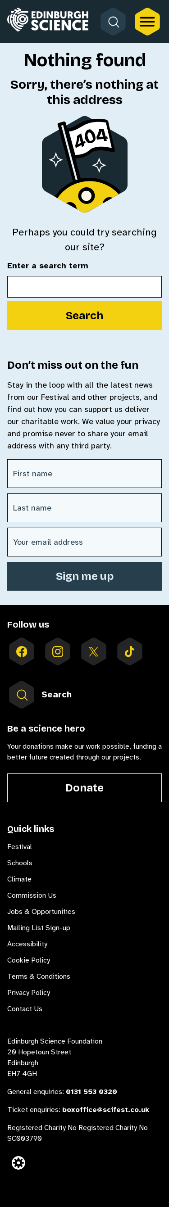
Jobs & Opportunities (41, 911)
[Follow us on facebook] (21, 651)
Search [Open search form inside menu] (39, 694)
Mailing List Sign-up (38, 927)
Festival (19, 846)
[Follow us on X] (93, 651)
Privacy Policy (28, 992)
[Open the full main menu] (147, 21)
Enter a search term (47, 266)
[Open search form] (113, 21)
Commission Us (31, 895)
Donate (84, 788)
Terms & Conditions (38, 976)
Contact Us (24, 1008)
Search (84, 315)
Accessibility (27, 944)
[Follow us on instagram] (57, 651)
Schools (19, 863)
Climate (19, 879)
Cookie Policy (28, 960)
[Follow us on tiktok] (129, 651)
